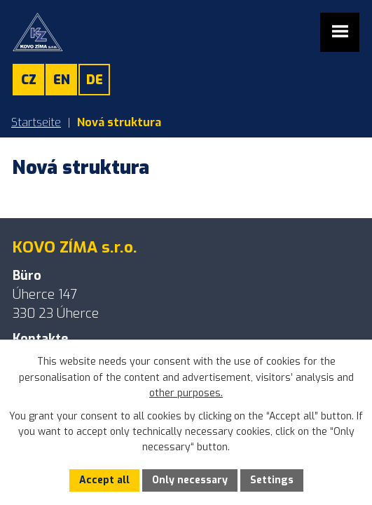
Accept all (104, 480)
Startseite (36, 122)
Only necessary (190, 480)
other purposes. (186, 393)
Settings (272, 480)
